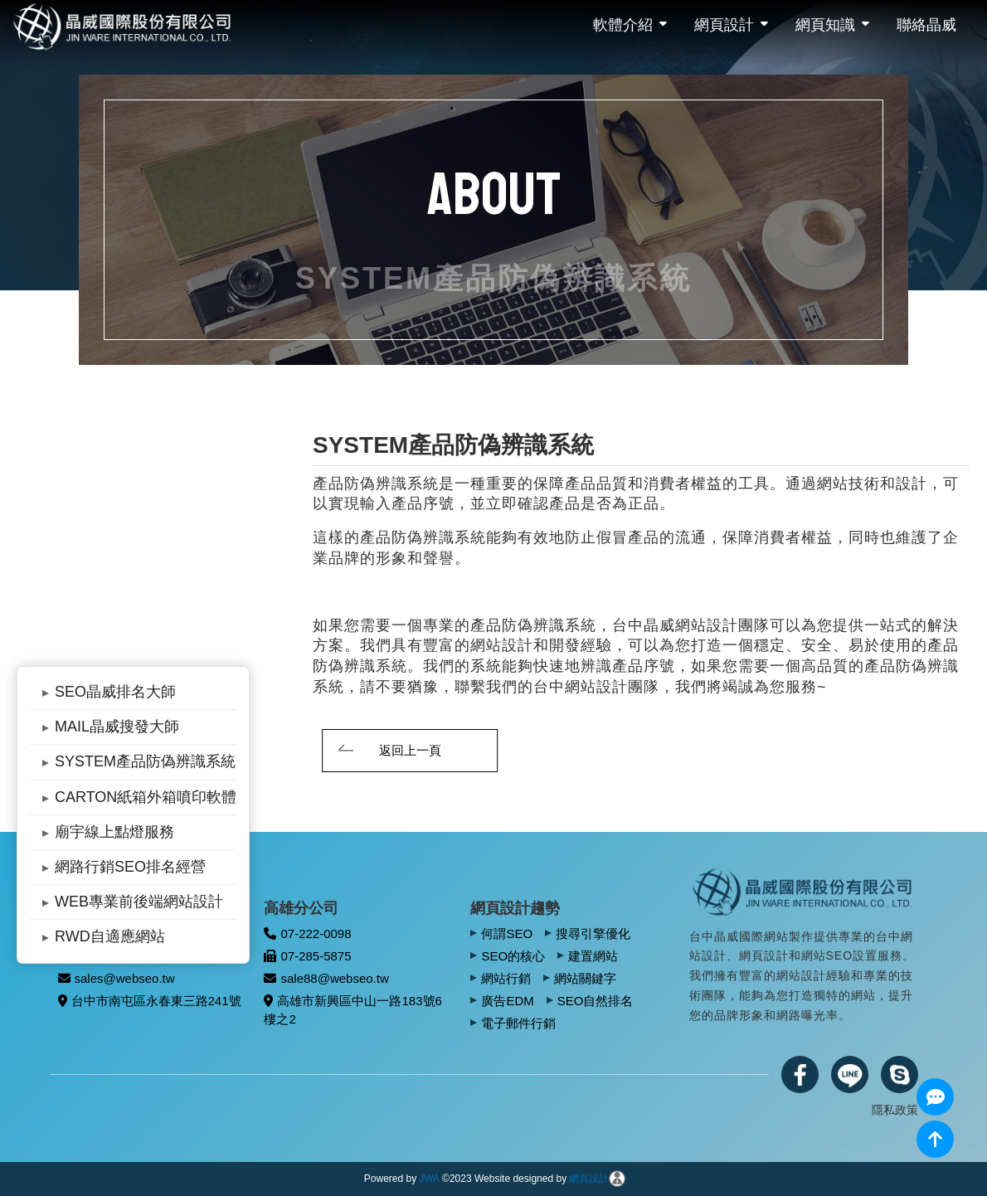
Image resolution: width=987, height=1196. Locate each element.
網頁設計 (724, 25)
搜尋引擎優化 (593, 933)
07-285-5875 (307, 956)
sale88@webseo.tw (326, 978)
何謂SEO (506, 933)
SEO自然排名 (595, 1001)
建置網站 (593, 956)
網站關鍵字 (585, 978)
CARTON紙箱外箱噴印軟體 (145, 797)
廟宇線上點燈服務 (114, 832)
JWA (429, 1178)
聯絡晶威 (926, 25)
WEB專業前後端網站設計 (139, 901)
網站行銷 (506, 978)
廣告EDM (507, 1001)
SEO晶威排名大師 (115, 691)
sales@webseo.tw (116, 978)
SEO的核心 (513, 956)
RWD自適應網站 (110, 936)
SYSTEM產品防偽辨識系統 (145, 761)
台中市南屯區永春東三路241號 (149, 1001)
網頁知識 (825, 25)
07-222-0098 (307, 933)
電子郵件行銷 (518, 1023)
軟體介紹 (623, 25)
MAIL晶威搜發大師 (117, 726)
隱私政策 (895, 1109)
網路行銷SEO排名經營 (130, 866)
